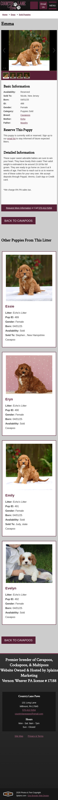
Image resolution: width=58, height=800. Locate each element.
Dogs (13, 15)
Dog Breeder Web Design (38, 796)
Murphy (24, 123)
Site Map (19, 736)
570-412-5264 (45, 208)
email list (11, 138)
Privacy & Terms (35, 736)
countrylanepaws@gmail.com (29, 714)
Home (4, 15)
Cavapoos (25, 115)
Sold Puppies (25, 15)
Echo (23, 119)
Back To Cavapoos (18, 220)
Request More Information (18, 208)
